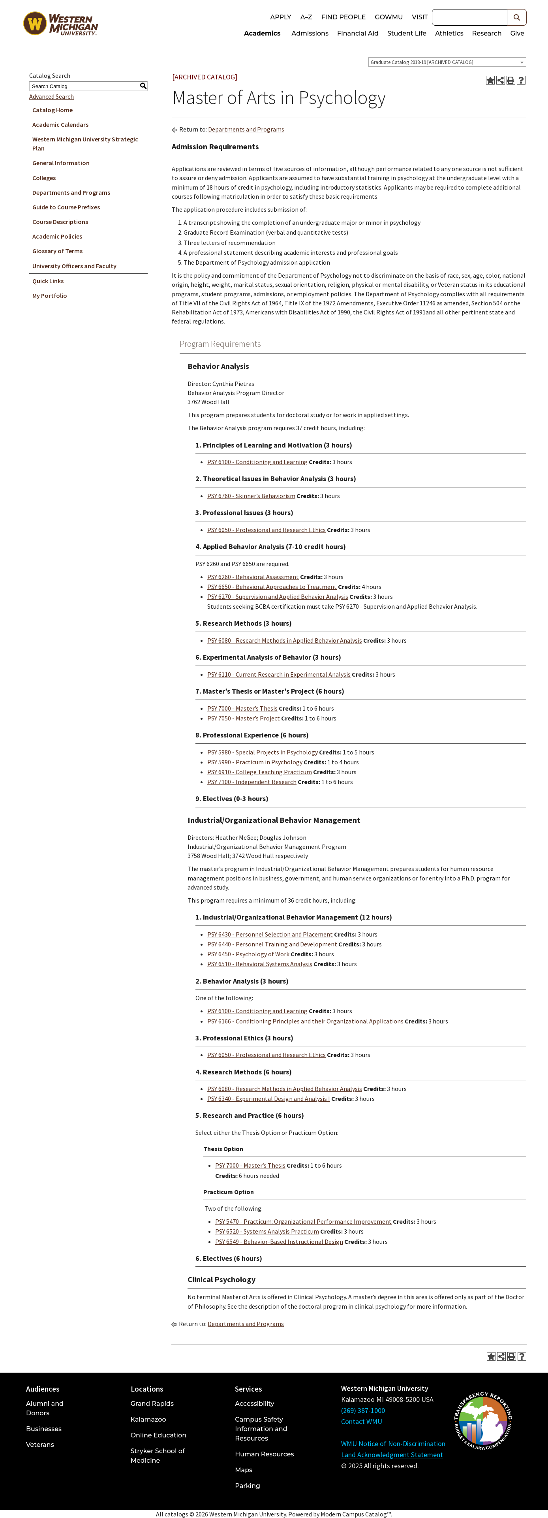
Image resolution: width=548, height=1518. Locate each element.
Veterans (40, 1444)
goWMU (389, 17)
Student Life (406, 33)
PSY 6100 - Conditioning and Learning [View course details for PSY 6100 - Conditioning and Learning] (257, 462)
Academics (262, 33)
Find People (343, 17)
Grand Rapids (152, 1403)
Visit (420, 17)
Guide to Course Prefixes (66, 207)
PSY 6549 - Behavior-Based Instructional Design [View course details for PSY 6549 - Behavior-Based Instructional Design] (279, 1241)
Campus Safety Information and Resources (261, 1429)
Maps (243, 1470)
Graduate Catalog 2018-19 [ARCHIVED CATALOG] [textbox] (422, 62)
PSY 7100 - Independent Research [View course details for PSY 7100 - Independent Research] (252, 782)
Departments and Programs (71, 192)
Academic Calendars (60, 124)
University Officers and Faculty (74, 266)
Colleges (44, 178)
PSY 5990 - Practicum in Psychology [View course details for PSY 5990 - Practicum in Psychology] (254, 762)
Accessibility (254, 1403)
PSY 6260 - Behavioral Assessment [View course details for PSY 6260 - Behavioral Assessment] (253, 577)
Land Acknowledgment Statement (392, 1454)
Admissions (310, 33)
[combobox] (447, 62)
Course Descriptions (60, 222)
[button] (517, 17)
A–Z (306, 17)
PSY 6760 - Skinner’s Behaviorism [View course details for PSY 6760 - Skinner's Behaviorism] (251, 496)
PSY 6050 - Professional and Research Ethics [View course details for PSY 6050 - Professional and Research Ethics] (266, 530)
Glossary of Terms (57, 251)
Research (487, 33)
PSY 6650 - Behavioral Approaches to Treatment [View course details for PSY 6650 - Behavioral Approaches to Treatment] (272, 587)
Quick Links (48, 281)
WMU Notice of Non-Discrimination (393, 1443)
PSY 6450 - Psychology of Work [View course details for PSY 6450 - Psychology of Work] (248, 954)
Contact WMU (361, 1421)
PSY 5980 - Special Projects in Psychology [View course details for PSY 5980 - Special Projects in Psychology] (262, 752)
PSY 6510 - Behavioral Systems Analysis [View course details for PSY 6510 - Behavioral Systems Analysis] (259, 964)
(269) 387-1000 (363, 1410)
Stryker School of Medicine (158, 1455)
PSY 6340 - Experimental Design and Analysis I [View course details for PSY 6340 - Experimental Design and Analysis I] (268, 1098)
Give (517, 33)
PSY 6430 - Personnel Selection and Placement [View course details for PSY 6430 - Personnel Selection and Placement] (270, 934)
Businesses (44, 1429)
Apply (280, 17)
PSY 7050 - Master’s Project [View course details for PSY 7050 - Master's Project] (243, 718)
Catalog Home (52, 110)
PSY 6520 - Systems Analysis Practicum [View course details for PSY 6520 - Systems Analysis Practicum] (267, 1231)
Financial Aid (358, 33)
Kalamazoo (148, 1419)
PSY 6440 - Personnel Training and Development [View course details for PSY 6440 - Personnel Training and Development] (272, 944)
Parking (247, 1486)
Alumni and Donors (45, 1408)
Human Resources (264, 1454)
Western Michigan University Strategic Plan (85, 143)
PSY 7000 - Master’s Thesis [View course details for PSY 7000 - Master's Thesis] (242, 708)
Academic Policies (57, 236)
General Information (61, 163)
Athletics (449, 33)
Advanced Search (51, 96)
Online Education (158, 1435)
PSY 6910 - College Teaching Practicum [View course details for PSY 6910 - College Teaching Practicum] (259, 772)
